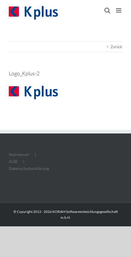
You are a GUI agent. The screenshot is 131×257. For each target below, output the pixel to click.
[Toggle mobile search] (107, 10)
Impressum (19, 154)
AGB (13, 161)
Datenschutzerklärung (29, 168)
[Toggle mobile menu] (119, 10)
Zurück (116, 46)
